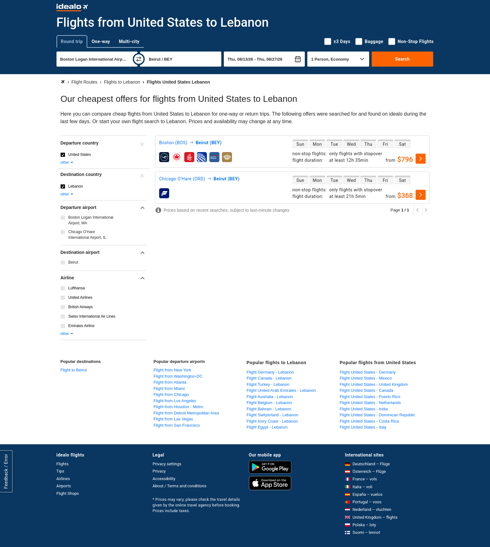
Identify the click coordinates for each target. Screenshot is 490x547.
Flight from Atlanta (169, 382)
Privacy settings (167, 464)
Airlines (63, 478)
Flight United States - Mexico (366, 378)
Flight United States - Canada (366, 390)
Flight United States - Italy (363, 427)
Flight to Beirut (74, 370)
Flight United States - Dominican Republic (377, 415)
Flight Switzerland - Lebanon (273, 415)
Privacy (159, 471)
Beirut (73, 262)
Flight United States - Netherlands (370, 402)
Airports (64, 486)
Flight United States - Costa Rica (369, 421)
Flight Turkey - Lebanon (268, 384)
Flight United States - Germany (368, 372)
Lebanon (75, 186)
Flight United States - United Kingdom (374, 384)
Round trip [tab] (72, 41)
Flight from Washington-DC (177, 376)
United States (79, 154)
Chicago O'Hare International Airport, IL (87, 235)
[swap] (139, 59)
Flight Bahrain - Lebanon (269, 409)
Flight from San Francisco (176, 425)
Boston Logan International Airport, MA (90, 220)
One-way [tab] (101, 41)
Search (402, 59)
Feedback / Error (5, 471)
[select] (421, 159)
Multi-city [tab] (129, 41)
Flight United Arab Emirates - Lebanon (281, 390)
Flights (63, 464)
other (67, 162)
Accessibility (164, 478)
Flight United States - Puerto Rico (370, 396)
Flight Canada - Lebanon (269, 378)
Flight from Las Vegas (173, 419)
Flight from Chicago (171, 394)
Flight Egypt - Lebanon (267, 427)
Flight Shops (68, 493)
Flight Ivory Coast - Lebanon (272, 421)
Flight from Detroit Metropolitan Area (186, 413)
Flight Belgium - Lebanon (269, 402)
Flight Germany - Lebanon (270, 372)
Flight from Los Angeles (174, 400)
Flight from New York (172, 370)
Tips (60, 471)
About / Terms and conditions (179, 486)
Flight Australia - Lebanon (270, 396)
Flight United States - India (364, 409)
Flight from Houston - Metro (178, 406)
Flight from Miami (169, 388)
